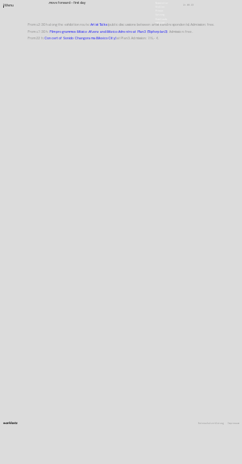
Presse (159, 11)
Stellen (160, 7)
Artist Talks (98, 24)
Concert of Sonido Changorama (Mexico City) (80, 38)
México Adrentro (119, 32)
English (160, 22)
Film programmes (63, 32)
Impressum (233, 424)
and (102, 32)
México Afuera (88, 32)
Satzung (160, 15)
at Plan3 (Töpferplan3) (150, 32)
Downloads (161, 18)
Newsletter (162, 2)
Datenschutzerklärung (211, 424)
